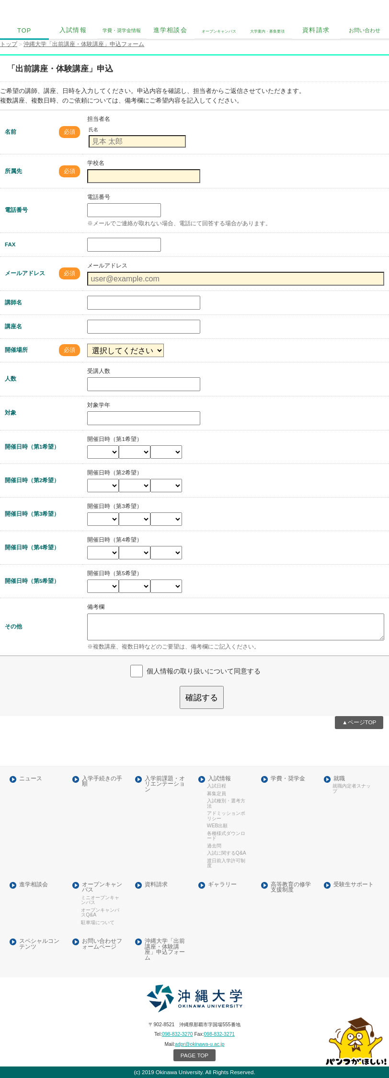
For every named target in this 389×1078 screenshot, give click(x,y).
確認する (201, 697)
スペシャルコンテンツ (39, 944)
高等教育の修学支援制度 (291, 887)
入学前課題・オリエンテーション (165, 784)
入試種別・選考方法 (226, 803)
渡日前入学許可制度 (226, 863)
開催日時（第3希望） (32, 514)
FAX (10, 244)
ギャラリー (222, 884)
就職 (339, 778)
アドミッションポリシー (226, 816)
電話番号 (16, 210)
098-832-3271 (219, 1034)
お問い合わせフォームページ (102, 944)
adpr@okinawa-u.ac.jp (199, 1044)
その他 (13, 626)
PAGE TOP (194, 1055)
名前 (10, 132)
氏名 (93, 129)
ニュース (30, 778)
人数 (10, 379)
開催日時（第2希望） (32, 480)
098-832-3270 (177, 1034)
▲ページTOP (359, 722)
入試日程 (216, 786)
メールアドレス (25, 273)
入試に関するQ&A (226, 853)
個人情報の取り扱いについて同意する (204, 671)
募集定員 (216, 793)
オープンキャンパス (102, 887)
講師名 (13, 302)
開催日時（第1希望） (32, 447)
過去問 (214, 846)
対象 (10, 413)
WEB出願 (217, 825)
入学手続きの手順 (102, 781)
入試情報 (73, 30)
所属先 (13, 171)
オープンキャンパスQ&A (100, 912)
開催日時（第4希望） (32, 547)
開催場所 (16, 350)
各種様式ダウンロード (226, 836)
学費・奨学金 (288, 778)
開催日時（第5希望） (32, 581)
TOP (24, 30)
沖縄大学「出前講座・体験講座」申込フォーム (165, 950)
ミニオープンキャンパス (100, 900)
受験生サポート (353, 884)
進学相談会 (170, 30)
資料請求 (316, 30)
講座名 (13, 326)
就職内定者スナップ (351, 788)
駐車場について (97, 922)
